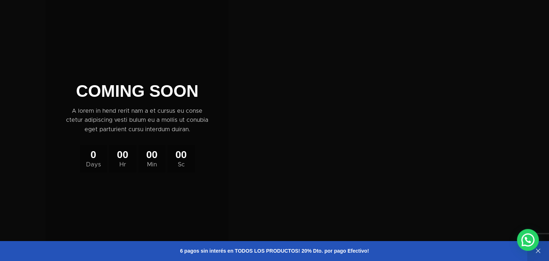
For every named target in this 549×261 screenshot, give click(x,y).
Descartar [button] (538, 251)
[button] (529, 242)
